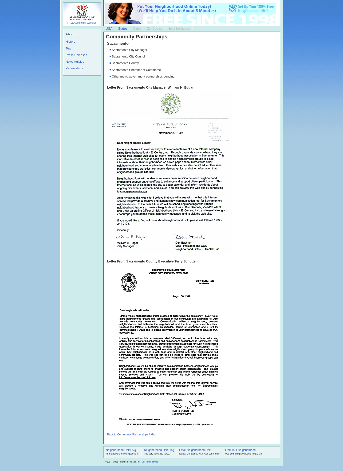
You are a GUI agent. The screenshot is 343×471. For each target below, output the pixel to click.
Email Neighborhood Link (195, 450)
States (122, 28)
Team (69, 48)
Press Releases (76, 55)
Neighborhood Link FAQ (121, 450)
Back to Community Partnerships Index (131, 434)
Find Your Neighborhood (240, 450)
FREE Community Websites (82, 22)
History (70, 41)
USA (109, 28)
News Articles (75, 61)
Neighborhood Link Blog (159, 450)
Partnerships (74, 68)
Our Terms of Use (150, 462)
